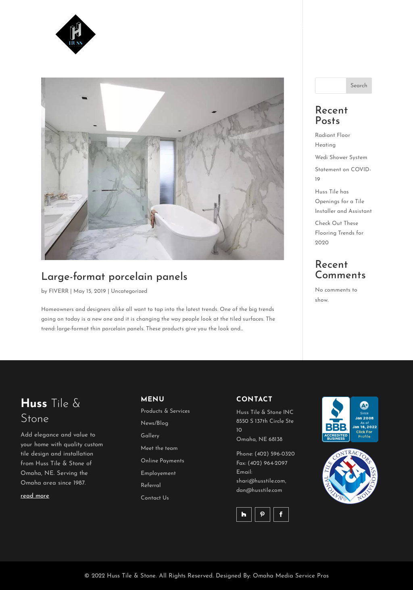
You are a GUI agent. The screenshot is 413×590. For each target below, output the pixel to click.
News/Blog (154, 423)
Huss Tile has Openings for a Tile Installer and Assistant (343, 201)
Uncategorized (129, 291)
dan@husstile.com (259, 490)
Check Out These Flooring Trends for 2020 (339, 233)
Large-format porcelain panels (114, 277)
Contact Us (155, 498)
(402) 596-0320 (274, 454)
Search (358, 86)
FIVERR (59, 291)
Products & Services (165, 411)
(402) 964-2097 (268, 463)
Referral (151, 486)
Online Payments (162, 461)
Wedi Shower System (341, 158)
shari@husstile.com (260, 481)
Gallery (150, 436)
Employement (158, 473)
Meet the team (159, 448)
